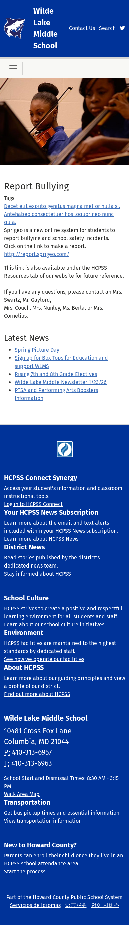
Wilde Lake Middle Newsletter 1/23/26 (61, 382)
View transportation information (43, 821)
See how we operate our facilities (44, 659)
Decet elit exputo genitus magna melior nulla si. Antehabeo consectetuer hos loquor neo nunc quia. (62, 214)
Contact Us (82, 28)
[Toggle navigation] (13, 68)
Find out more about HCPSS (37, 694)
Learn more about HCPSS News (41, 539)
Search (107, 28)
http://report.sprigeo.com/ (36, 254)
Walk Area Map (22, 794)
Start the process (24, 871)
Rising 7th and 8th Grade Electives (56, 374)
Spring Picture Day (37, 350)
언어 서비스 (105, 905)
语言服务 (76, 905)
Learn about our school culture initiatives (54, 624)
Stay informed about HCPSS (37, 574)
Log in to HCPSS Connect (33, 504)
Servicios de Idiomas (35, 905)
